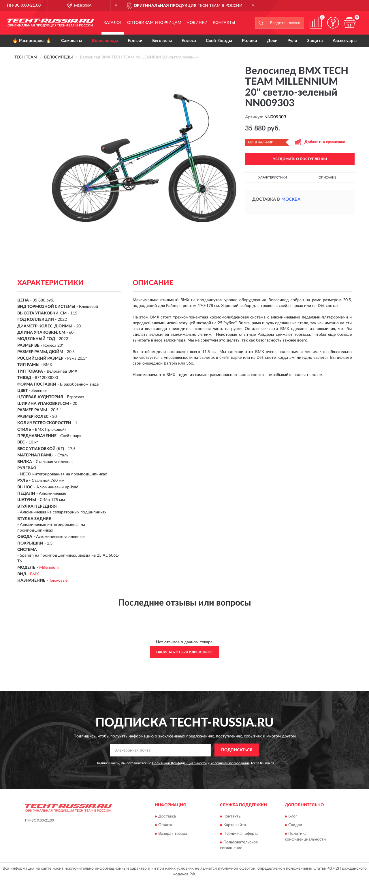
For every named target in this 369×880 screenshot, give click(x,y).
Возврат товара (172, 834)
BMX (34, 574)
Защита (315, 41)
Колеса (189, 41)
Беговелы (162, 41)
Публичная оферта (240, 834)
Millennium (49, 568)
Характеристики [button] (272, 177)
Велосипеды (105, 41)
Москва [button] (290, 199)
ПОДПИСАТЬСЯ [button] (237, 750)
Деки (272, 41)
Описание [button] (327, 177)
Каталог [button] (112, 23)
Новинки (197, 23)
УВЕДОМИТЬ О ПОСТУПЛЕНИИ (300, 159)
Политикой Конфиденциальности (179, 763)
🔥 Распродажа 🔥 (31, 41)
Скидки (295, 825)
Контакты (224, 23)
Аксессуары (345, 41)
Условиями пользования (230, 763)
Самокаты (71, 41)
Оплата (165, 825)
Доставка (167, 816)
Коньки (135, 41)
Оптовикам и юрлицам (154, 23)
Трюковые (58, 581)
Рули (292, 41)
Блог (292, 816)
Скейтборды (219, 41)
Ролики (249, 41)
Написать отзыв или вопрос (184, 652)
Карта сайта (234, 825)
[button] (333, 23)
